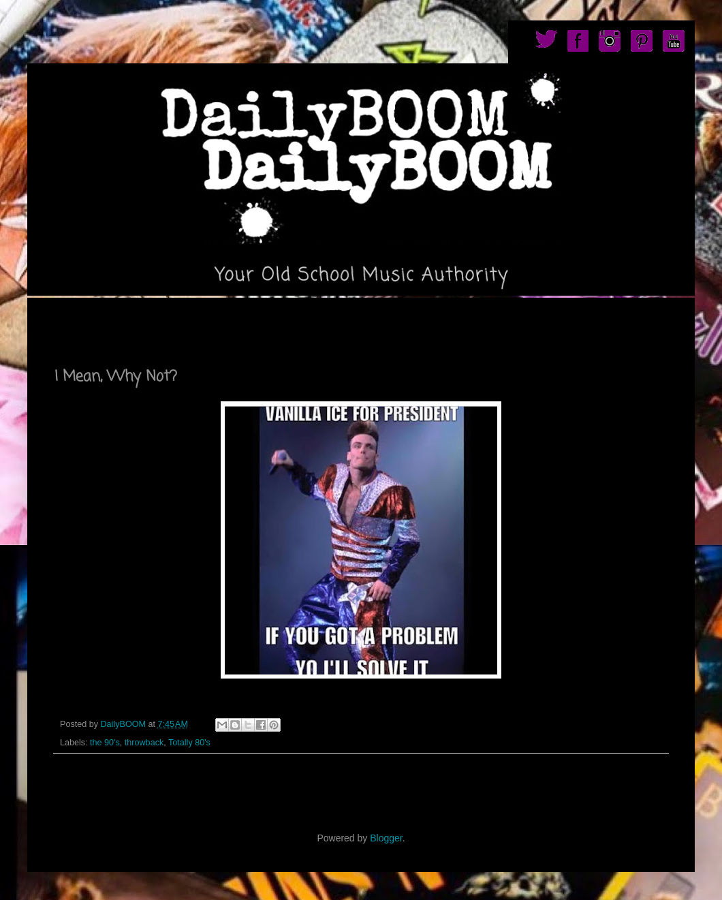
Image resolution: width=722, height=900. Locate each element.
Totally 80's (189, 742)
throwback (144, 742)
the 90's (105, 742)
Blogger (386, 838)
